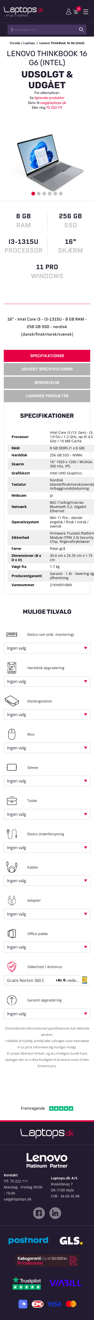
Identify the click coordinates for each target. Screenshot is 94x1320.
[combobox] (47, 648)
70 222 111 (54, 108)
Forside (15, 43)
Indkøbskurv (76, 11)
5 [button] (55, 193)
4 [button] (50, 193)
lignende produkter (49, 98)
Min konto (68, 12)
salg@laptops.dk (53, 103)
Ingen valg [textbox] (16, 648)
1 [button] (33, 193)
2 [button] (39, 193)
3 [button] (44, 193)
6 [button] (61, 193)
